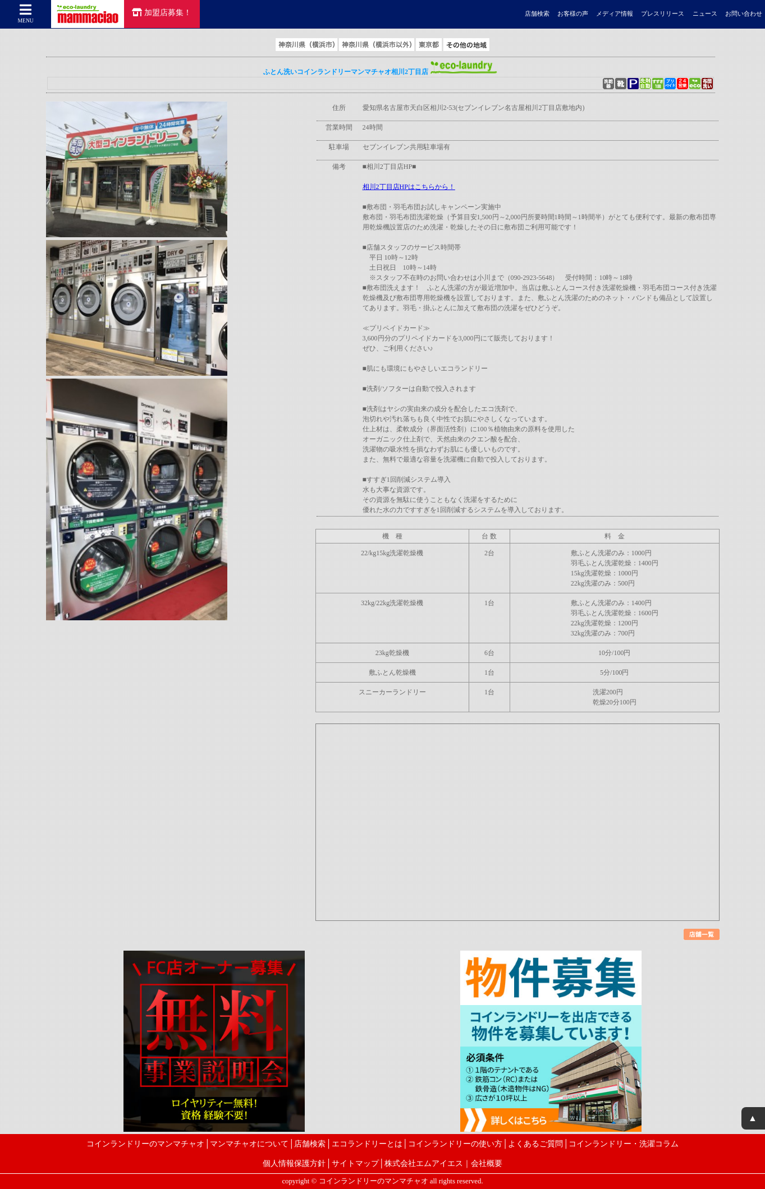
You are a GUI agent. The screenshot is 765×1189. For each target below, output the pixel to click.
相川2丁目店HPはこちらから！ (409, 187)
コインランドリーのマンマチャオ (145, 1143)
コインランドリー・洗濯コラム (624, 1143)
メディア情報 (614, 14)
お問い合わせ (743, 14)
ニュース (705, 14)
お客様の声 (572, 14)
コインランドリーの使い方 (455, 1143)
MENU (26, 13)
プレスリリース (662, 14)
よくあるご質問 (535, 1143)
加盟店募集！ (161, 12)
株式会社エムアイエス (423, 1163)
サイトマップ (355, 1163)
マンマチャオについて (249, 1143)
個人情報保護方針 (294, 1163)
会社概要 (486, 1163)
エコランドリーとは (367, 1143)
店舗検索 (537, 14)
